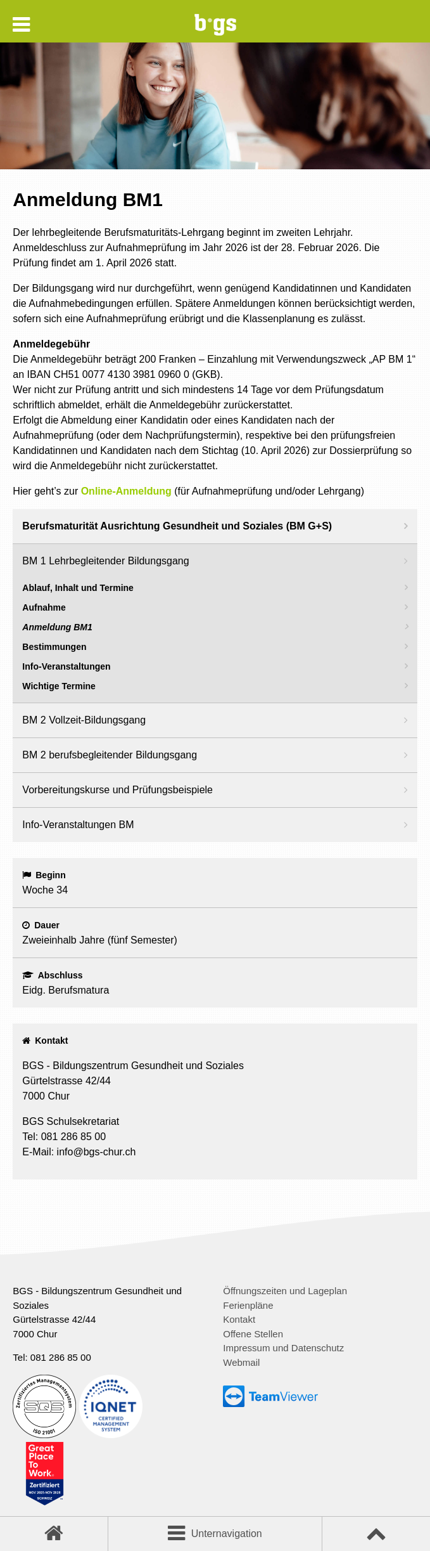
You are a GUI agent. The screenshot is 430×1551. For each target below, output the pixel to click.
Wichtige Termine (59, 686)
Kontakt (239, 1319)
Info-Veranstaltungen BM (78, 824)
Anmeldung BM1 (57, 627)
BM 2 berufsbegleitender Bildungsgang (109, 755)
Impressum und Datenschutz (283, 1347)
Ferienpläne (248, 1305)
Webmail (241, 1362)
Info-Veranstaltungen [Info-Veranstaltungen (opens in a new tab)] (66, 666)
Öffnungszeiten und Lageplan (285, 1290)
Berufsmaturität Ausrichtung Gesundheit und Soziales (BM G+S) (177, 526)
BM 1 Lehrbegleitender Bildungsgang (105, 560)
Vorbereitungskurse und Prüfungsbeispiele (117, 789)
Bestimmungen (54, 647)
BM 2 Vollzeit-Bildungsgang (84, 720)
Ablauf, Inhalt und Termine (78, 588)
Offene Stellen (253, 1333)
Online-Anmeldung (126, 491)
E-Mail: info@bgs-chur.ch (79, 1151)
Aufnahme (43, 607)
